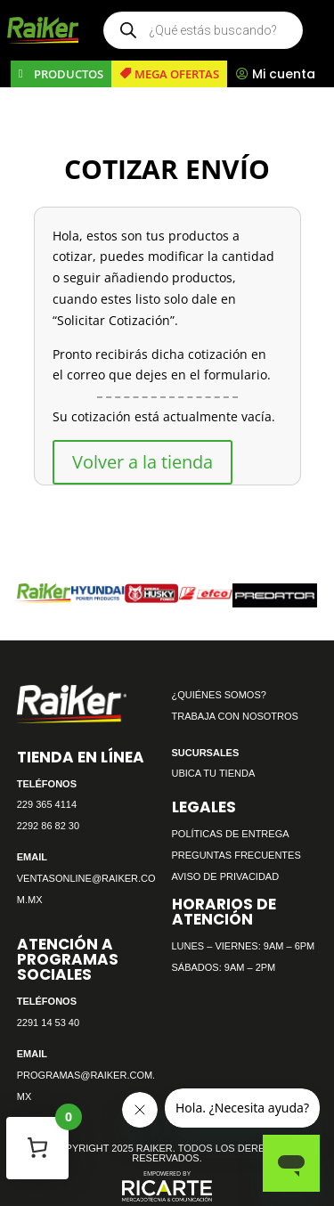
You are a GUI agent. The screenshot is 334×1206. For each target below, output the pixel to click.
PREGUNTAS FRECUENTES (236, 855)
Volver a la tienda (142, 462)
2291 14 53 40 (48, 1022)
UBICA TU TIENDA (214, 773)
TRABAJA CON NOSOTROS (235, 716)
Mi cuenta (283, 74)
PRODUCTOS (68, 74)
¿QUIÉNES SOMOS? (219, 694)
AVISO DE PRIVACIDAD (226, 876)
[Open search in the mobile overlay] (203, 30)
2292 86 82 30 (48, 825)
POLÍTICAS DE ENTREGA (230, 833)
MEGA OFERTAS (176, 74)
